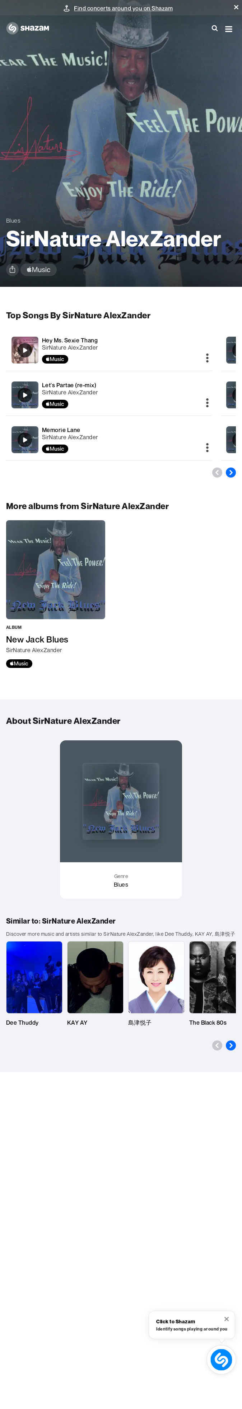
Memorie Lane (61, 429)
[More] (207, 359)
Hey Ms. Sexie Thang (70, 340)
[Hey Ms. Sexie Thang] (109, 350)
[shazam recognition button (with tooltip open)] (221, 1359)
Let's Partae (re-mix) (69, 385)
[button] (236, 7)
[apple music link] (38, 270)
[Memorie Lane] (109, 439)
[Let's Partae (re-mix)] (109, 395)
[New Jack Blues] (55, 594)
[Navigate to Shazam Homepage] (31, 29)
